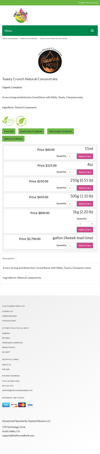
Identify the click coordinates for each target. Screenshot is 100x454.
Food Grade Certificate (31, 131)
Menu (8, 30)
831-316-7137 (8, 386)
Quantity (61, 155)
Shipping (6, 333)
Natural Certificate (13, 138)
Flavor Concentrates (10, 38)
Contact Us (7, 311)
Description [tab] (8, 258)
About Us (6, 365)
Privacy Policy (8, 347)
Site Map (6, 369)
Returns (6, 338)
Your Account (92, 2)
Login (82, 2)
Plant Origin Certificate (60, 131)
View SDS (9, 131)
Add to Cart (85, 156)
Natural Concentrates (29, 38)
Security (6, 352)
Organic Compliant (12, 87)
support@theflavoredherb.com (17, 390)
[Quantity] (71, 156)
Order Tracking (9, 316)
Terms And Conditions (12, 343)
